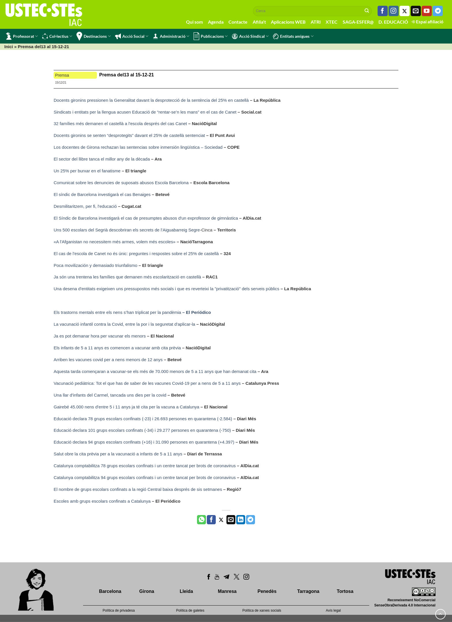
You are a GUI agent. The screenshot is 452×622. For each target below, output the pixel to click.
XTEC (331, 21)
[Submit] (367, 11)
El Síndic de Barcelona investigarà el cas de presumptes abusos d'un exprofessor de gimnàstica (146, 218)
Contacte (237, 21)
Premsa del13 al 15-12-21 (126, 74)
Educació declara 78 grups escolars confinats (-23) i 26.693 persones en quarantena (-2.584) (143, 418)
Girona (146, 591)
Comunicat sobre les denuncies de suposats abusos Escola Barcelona (121, 182)
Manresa (227, 591)
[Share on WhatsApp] (201, 519)
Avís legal (333, 610)
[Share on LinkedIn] (240, 519)
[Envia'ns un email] (416, 11)
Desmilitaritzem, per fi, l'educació (85, 206)
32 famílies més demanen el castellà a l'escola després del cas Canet (120, 123)
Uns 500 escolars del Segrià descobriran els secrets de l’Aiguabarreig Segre (127, 229)
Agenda (216, 21)
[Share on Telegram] (250, 519)
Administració (171, 36)
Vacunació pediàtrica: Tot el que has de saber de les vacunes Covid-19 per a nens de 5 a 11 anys (147, 383)
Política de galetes (190, 610)
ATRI (316, 21)
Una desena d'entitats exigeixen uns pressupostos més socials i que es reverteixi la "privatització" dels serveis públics (167, 288)
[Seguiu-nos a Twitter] (405, 11)
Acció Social (131, 36)
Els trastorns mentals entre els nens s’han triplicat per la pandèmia (132, 312)
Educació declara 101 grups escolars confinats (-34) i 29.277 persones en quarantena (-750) (142, 430)
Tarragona (308, 591)
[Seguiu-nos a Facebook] (383, 11)
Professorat (22, 36)
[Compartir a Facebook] (211, 519)
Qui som (194, 21)
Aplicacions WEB (288, 21)
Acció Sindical (250, 36)
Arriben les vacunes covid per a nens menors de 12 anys (108, 359)
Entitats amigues (293, 36)
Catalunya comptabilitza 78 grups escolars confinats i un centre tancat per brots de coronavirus (145, 465)
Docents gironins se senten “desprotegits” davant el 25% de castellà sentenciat (130, 135)
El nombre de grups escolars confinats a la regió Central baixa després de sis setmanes (138, 489)
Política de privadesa (119, 610)
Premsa (62, 75)
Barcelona (110, 591)
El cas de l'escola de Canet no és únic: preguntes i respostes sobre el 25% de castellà (136, 253)
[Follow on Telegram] (438, 11)
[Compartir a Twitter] (221, 519)
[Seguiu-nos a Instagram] (394, 11)
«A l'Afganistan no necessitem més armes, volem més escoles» (114, 241)
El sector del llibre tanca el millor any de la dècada (102, 159)
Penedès (267, 591)
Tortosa (345, 591)
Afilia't (259, 21)
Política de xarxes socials (261, 610)
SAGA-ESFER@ (358, 21)
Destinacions (93, 36)
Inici (8, 46)
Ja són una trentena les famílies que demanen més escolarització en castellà (127, 276)
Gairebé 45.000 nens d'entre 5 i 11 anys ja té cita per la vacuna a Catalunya (126, 406)
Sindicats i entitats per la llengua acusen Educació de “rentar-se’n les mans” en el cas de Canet (146, 112)
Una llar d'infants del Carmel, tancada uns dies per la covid (110, 395)
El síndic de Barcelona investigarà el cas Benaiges (102, 194)
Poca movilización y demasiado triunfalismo (96, 265)
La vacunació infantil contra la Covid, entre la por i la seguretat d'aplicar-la (124, 324)
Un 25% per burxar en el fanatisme (87, 170)
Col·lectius (57, 36)
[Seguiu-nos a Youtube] (427, 11)
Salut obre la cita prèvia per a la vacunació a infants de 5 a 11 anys (118, 453)
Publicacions (211, 36)
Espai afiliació (427, 21)
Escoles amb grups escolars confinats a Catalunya (102, 501)
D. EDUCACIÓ (393, 21)
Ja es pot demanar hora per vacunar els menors (100, 335)
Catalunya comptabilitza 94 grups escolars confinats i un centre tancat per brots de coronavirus (145, 477)
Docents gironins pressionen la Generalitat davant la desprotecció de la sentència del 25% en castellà (151, 100)
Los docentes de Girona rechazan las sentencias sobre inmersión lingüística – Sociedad (139, 147)
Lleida (186, 591)
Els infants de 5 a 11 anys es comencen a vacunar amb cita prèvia (117, 347)
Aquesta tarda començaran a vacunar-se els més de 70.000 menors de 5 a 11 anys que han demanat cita (155, 371)
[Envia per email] (230, 519)
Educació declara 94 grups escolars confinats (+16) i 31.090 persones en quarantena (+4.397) (144, 442)
